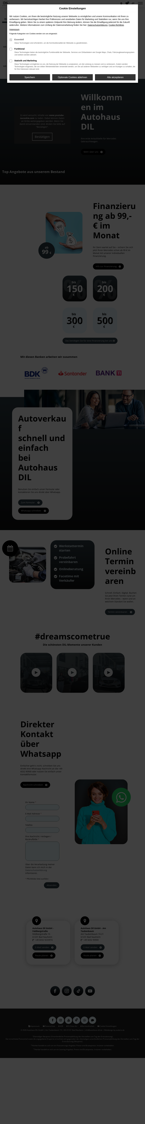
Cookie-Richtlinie (116, 25)
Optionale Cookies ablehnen (72, 77)
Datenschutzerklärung (97, 25)
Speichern (29, 77)
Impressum (14, 29)
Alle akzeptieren (115, 77)
